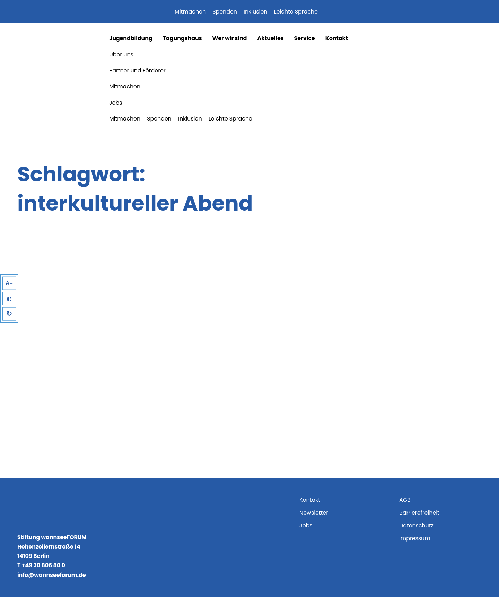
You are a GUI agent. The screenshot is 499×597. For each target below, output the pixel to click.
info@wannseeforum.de (51, 575)
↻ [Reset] (9, 314)
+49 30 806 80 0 (44, 565)
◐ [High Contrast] (9, 299)
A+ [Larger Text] (9, 283)
